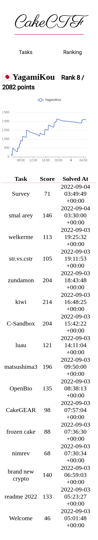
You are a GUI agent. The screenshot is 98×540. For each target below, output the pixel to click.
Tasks (25, 52)
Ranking (72, 52)
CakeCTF (49, 22)
